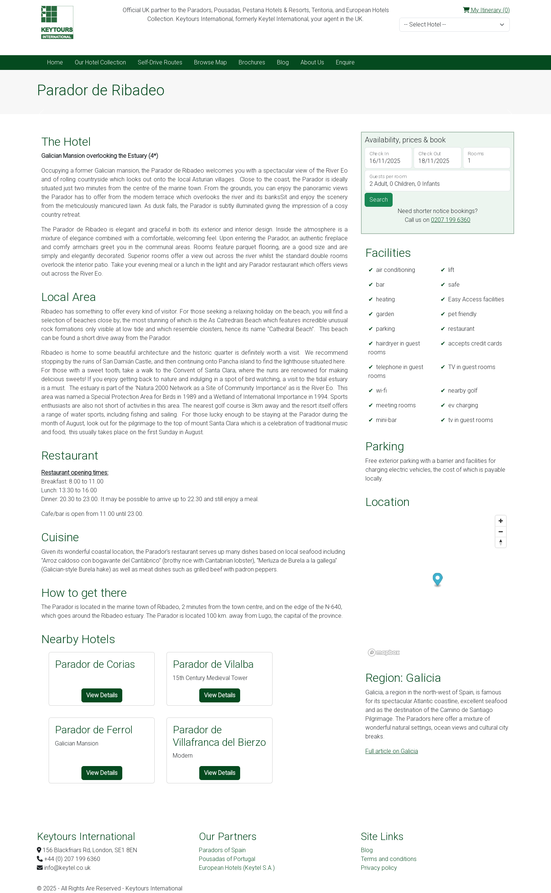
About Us (312, 62)
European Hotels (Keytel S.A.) (237, 867)
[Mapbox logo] (384, 652)
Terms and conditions (389, 858)
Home (55, 62)
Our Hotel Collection (100, 62)
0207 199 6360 (450, 219)
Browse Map (210, 62)
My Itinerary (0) (486, 10)
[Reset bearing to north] (500, 542)
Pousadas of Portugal (227, 858)
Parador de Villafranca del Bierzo (219, 736)
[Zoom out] (500, 531)
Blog (283, 62)
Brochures (252, 62)
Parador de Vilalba (213, 664)
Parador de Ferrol (94, 730)
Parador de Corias (95, 664)
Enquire (345, 62)
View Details (101, 695)
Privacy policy (379, 867)
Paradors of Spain (222, 850)
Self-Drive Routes (160, 62)
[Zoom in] (500, 520)
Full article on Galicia (391, 751)
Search (378, 199)
